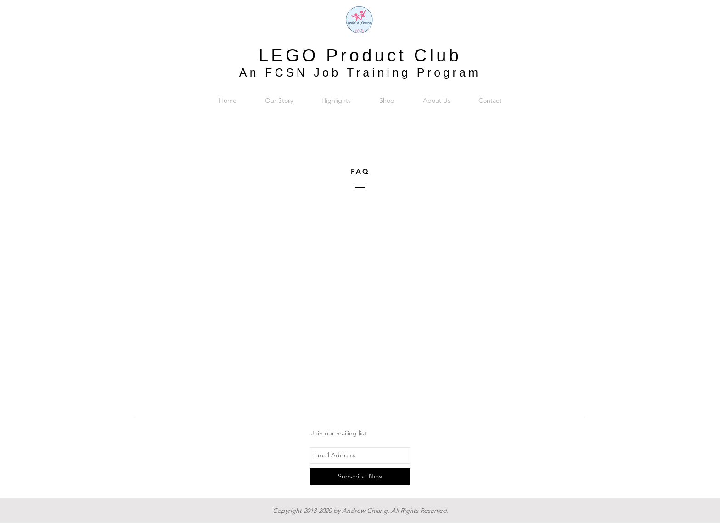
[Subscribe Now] (360, 476)
